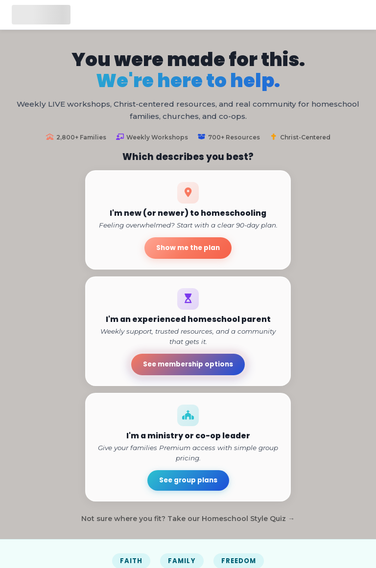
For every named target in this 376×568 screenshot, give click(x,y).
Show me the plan (188, 247)
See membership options (188, 364)
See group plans (188, 480)
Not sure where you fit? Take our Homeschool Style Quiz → (188, 518)
